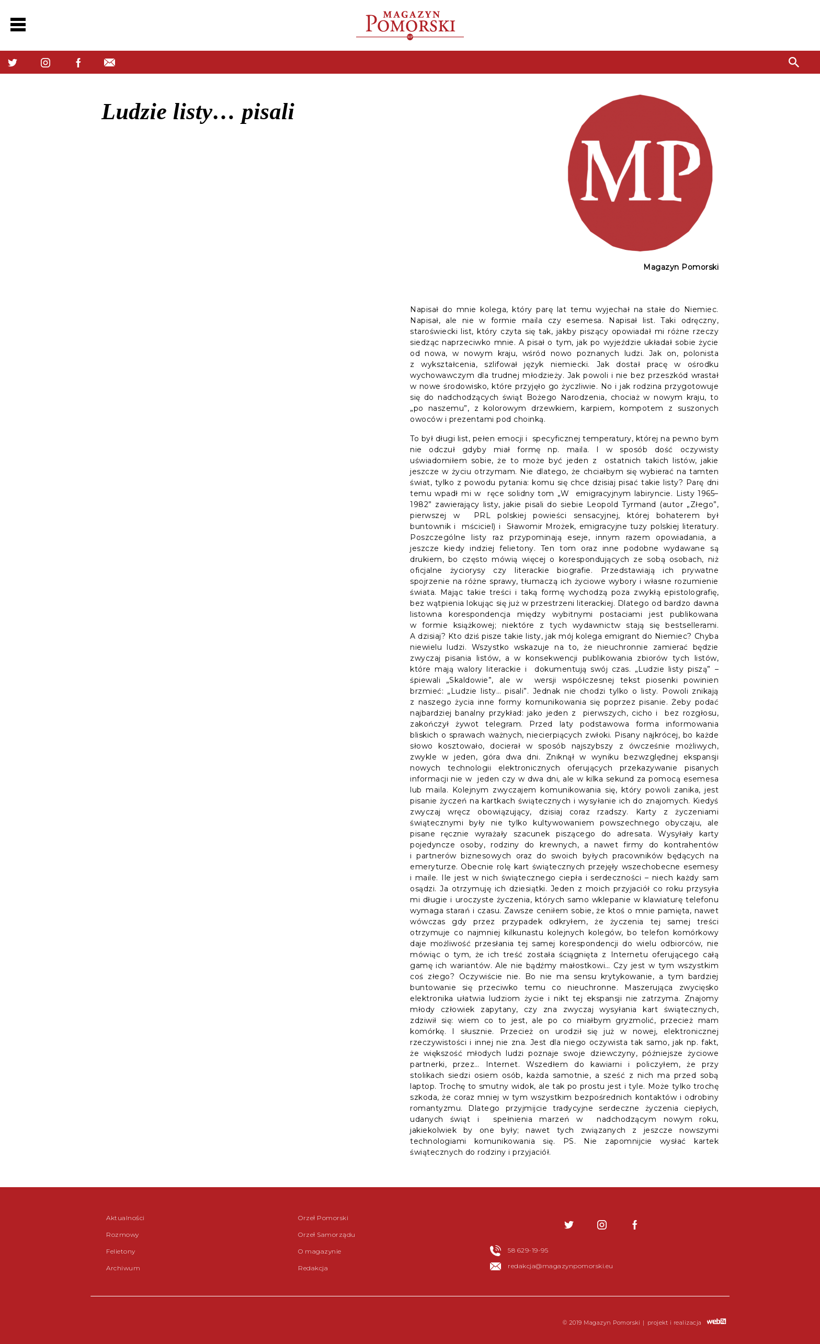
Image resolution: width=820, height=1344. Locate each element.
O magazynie (319, 1251)
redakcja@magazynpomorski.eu (560, 1266)
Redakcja (313, 1268)
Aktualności (125, 1218)
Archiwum (123, 1268)
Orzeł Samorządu (327, 1234)
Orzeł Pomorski (323, 1218)
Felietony (120, 1251)
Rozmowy (122, 1234)
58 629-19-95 (528, 1250)
